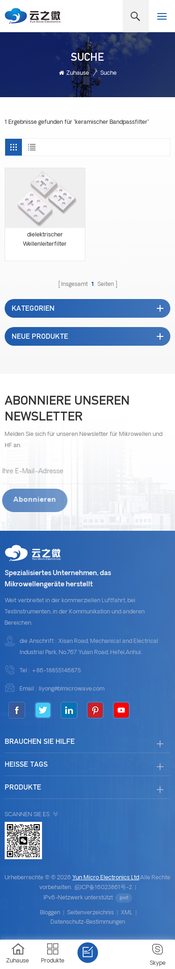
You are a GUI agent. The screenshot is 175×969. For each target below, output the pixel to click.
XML (127, 913)
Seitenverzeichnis (90, 913)
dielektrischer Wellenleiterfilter (45, 239)
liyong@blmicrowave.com (72, 689)
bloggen (50, 913)
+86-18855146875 (56, 671)
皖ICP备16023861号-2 (103, 888)
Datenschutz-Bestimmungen (87, 922)
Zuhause (74, 73)
